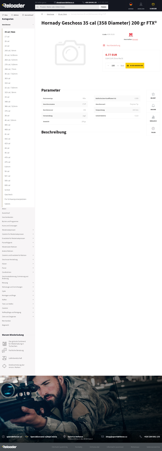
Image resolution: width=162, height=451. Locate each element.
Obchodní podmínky (60, 447)
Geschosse (50, 14)
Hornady (135, 39)
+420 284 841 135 (90, 2)
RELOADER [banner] (13, 6)
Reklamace (135, 447)
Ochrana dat (94, 447)
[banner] (9, 447)
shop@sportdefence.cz (64, 2)
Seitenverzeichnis (153, 447)
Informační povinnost (115, 447)
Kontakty (78, 447)
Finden (103, 7)
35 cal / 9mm (62, 14)
